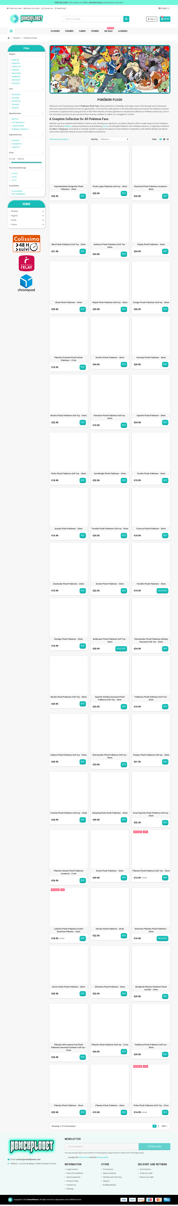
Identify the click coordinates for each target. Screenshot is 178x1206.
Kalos (15, 70)
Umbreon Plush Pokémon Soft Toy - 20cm (110, 245)
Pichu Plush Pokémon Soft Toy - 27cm (151, 1105)
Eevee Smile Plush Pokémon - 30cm (68, 987)
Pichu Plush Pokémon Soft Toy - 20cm (68, 473)
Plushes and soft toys (112, 1177)
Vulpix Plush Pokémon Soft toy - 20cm (109, 302)
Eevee (105, 126)
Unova (16, 83)
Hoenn (16, 63)
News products (109, 1173)
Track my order (14, 8)
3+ (14, 177)
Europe (17, 144)
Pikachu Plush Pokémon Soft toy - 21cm (110, 1045)
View (154, 139)
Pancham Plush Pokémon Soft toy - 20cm (110, 416)
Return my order (32, 8)
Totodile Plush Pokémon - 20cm (151, 584)
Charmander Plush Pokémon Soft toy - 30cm (110, 756)
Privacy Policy (72, 1181)
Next (165, 1126)
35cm (15, 104)
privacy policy (102, 1157)
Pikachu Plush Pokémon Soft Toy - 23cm (151, 871)
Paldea (16, 76)
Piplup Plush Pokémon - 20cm (151, 244)
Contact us (47, 8)
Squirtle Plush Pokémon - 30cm (151, 415)
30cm (16, 101)
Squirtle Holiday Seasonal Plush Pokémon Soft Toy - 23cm (110, 698)
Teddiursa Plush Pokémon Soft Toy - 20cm (151, 698)
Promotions (108, 1169)
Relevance (105, 139)
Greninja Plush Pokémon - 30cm (151, 357)
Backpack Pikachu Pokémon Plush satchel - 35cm (151, 988)
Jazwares (18, 126)
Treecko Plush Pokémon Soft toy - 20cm (110, 528)
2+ (15, 173)
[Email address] (102, 1146)
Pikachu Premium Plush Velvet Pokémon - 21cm (69, 358)
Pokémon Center (20, 129)
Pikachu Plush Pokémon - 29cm (68, 1105)
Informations (145, 1169)
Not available (19, 194)
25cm (15, 98)
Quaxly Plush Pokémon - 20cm (69, 528)
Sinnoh (16, 80)
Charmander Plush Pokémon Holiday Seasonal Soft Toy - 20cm (151, 640)
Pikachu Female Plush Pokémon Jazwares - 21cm (68, 872)
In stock (17, 191)
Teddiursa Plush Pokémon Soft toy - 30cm (151, 1046)
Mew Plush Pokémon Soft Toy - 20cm (69, 244)
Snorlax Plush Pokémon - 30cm (110, 357)
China (15, 140)
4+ (14, 180)
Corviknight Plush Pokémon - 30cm (110, 473)
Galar (15, 60)
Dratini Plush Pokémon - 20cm (110, 584)
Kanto (16, 73)
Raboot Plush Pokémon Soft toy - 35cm (68, 755)
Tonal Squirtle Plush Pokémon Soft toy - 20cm (151, 814)
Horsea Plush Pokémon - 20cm (110, 929)
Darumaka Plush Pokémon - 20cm (68, 584)
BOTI (15, 119)
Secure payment (73, 1177)
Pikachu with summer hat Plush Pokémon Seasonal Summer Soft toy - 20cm (68, 1047)
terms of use (83, 1157)
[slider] (10, 162)
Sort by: (94, 139)
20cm (16, 94)
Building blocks (109, 1185)
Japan (16, 147)
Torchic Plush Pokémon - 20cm (151, 473)
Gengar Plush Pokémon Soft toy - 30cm (151, 302)
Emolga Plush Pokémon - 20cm (68, 639)
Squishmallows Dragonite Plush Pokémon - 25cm (68, 187)
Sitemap (70, 1189)
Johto (16, 66)
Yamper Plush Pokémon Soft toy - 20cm (151, 755)
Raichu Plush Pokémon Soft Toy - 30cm (69, 697)
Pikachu (67, 126)
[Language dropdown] (163, 8)
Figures (106, 1181)
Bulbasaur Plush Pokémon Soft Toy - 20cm (110, 640)
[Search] (95, 19)
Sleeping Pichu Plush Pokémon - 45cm (110, 813)
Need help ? (61, 8)
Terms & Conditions (74, 1173)
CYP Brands (18, 122)
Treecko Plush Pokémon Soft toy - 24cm (68, 813)
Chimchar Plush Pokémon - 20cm (110, 987)
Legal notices (72, 1169)
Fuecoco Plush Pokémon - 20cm (151, 528)
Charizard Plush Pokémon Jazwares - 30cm (151, 187)
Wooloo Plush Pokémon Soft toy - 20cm (68, 415)
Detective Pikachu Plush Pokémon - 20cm (151, 930)
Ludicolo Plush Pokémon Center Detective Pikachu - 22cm (68, 930)
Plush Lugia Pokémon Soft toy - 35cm (110, 186)
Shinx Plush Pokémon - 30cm (68, 302)
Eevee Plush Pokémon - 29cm (109, 871)
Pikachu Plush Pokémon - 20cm (109, 1105)
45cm (15, 108)
